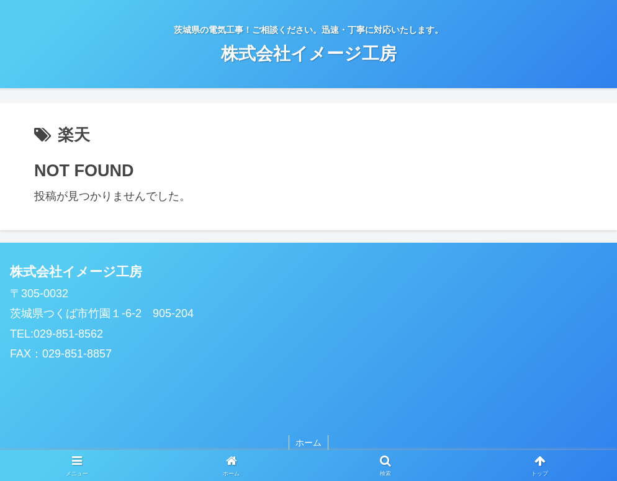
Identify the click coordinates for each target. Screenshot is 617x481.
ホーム (308, 442)
